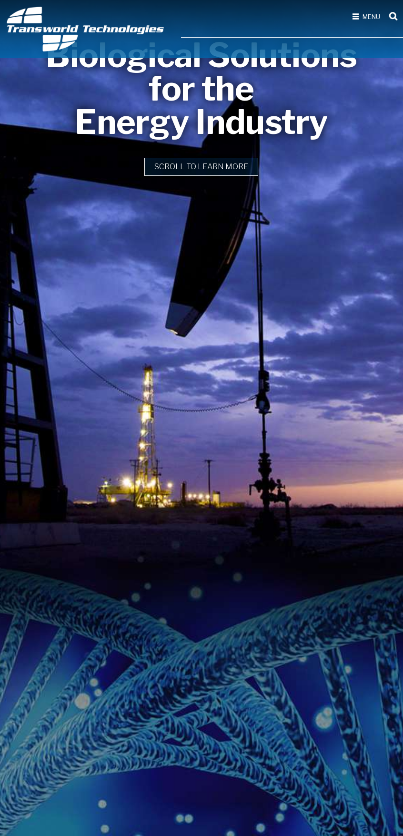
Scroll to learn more (201, 482)
